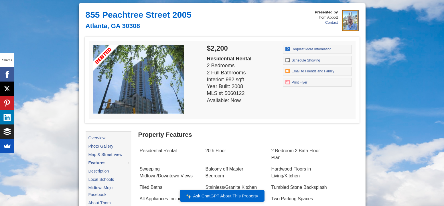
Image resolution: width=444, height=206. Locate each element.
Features (97, 163)
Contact (331, 22)
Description (98, 171)
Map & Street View (105, 154)
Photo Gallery (100, 146)
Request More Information (308, 49)
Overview (97, 138)
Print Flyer (296, 82)
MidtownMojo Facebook (100, 191)
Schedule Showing (302, 60)
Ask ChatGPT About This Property (222, 196)
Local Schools (101, 179)
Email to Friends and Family (309, 71)
